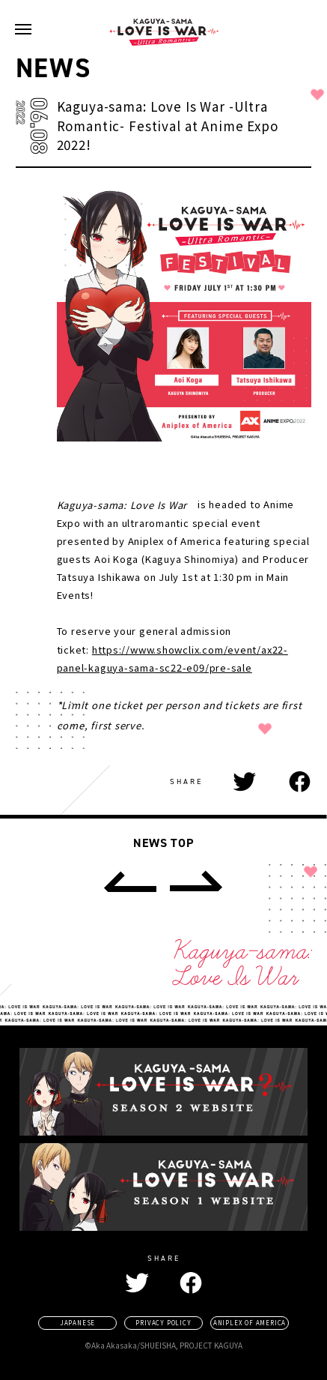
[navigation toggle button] (23, 29)
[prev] (129, 881)
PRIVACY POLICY (163, 1323)
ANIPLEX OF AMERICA (249, 1323)
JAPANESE (77, 1323)
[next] (195, 881)
